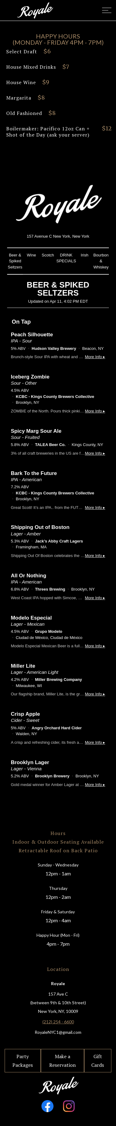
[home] (35, 10)
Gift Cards (97, 1060)
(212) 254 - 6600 (58, 1021)
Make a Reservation (62, 1060)
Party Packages (22, 1060)
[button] (104, 10)
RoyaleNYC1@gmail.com (58, 1032)
